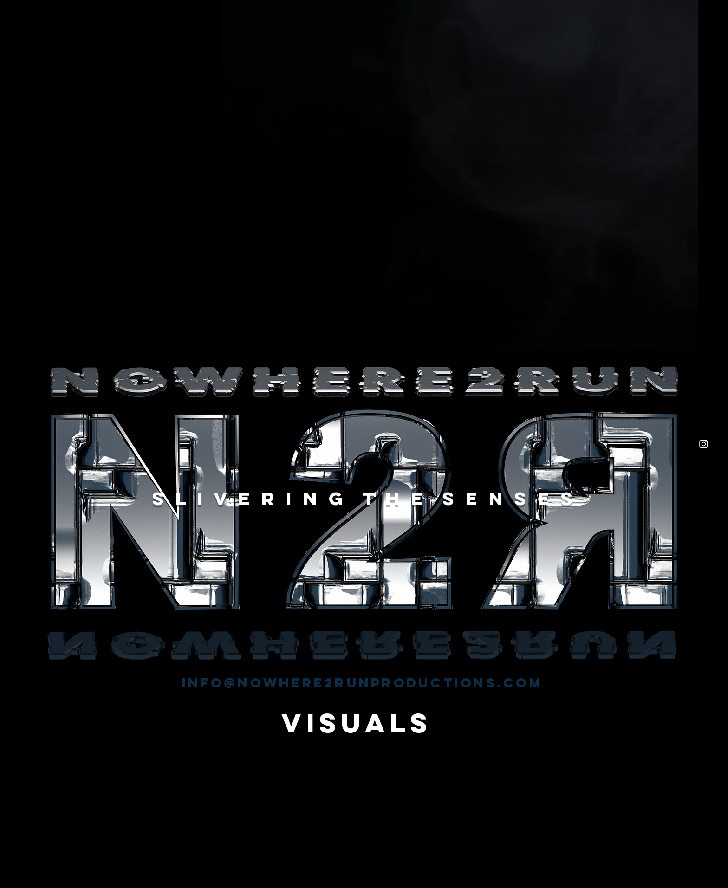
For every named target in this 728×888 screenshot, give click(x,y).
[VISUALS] (357, 723)
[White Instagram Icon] (703, 444)
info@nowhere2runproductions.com (362, 682)
